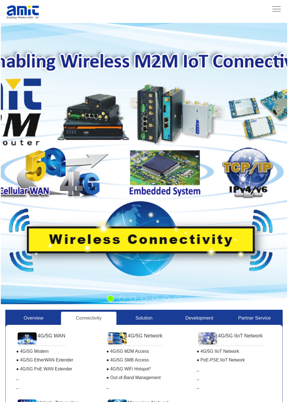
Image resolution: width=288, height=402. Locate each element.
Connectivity (89, 318)
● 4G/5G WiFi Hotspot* (128, 368)
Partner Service (254, 318)
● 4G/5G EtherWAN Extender (44, 360)
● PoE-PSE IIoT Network (220, 360)
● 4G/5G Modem (32, 351)
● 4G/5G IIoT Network (217, 351)
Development (199, 318)
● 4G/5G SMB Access (127, 360)
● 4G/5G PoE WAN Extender (44, 368)
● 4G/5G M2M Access (127, 351)
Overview (33, 318)
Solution (144, 318)
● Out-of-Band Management (133, 377)
